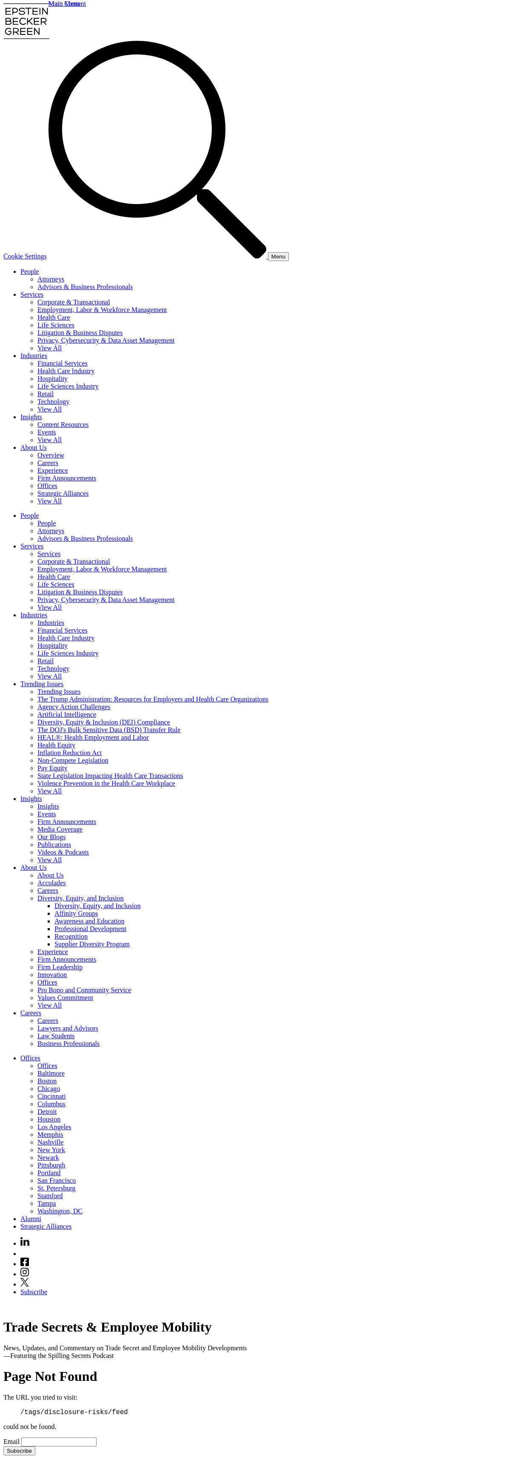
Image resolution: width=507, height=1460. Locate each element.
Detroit (47, 1111)
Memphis (50, 1134)
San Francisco (56, 1180)
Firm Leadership (60, 967)
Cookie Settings (25, 256)
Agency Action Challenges (74, 706)
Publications (54, 844)
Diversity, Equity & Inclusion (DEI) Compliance (103, 722)
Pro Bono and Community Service (84, 990)
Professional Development (90, 928)
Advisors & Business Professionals (85, 286)
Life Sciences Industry (68, 386)
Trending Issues (41, 683)
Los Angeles (54, 1127)
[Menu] (278, 256)
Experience (52, 470)
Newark (48, 1157)
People (29, 271)
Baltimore (51, 1073)
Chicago (48, 1088)
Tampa (46, 1203)
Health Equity (56, 745)
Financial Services (62, 363)
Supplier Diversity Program (92, 944)
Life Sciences (55, 325)
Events (46, 432)
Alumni (30, 1218)
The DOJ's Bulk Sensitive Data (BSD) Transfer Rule (109, 729)
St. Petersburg (56, 1188)
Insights (31, 416)
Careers (47, 462)
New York (51, 1149)
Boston (47, 1081)
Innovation (52, 974)
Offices (47, 485)
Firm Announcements (66, 478)
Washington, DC (60, 1211)
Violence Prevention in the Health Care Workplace (106, 783)
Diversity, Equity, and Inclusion (80, 898)
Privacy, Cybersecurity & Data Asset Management (105, 340)
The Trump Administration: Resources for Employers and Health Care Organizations (152, 699)
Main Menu (64, 3)
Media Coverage (60, 829)
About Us (33, 447)
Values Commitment (65, 997)
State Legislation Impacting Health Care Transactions (110, 775)
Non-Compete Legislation (72, 760)
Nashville (50, 1142)
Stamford (50, 1195)
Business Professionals (68, 1043)
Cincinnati (51, 1096)
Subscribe (33, 1291)
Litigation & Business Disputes (79, 332)
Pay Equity (52, 768)
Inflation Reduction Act (69, 752)
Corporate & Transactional (73, 302)
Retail (45, 394)
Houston (48, 1119)
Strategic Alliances (62, 493)
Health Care (53, 317)
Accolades (51, 882)
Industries (33, 355)
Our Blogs (51, 837)
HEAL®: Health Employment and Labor (93, 737)
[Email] (59, 1443)
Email (12, 1442)
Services (31, 294)
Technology (53, 401)
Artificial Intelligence (66, 714)
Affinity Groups (76, 913)
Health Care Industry (65, 371)
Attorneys (50, 279)
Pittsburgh (51, 1165)
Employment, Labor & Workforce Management (102, 309)
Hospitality (52, 378)
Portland (48, 1172)
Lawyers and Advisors (67, 1028)
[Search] (158, 256)
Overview (50, 455)
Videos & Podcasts (63, 852)
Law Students (56, 1036)
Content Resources (62, 424)
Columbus (51, 1104)
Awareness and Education (89, 921)
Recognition (71, 936)
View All (49, 348)
